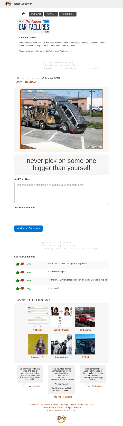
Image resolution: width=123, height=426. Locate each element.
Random (30, 82)
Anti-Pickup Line (65, 397)
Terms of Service (85, 405)
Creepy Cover (61, 357)
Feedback (34, 405)
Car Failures (85, 330)
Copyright (64, 405)
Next (19, 82)
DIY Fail (85, 357)
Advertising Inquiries (49, 405)
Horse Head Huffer (57, 411)
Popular (36, 14)
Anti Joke (36, 386)
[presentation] (39, 216)
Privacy (73, 405)
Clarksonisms (66, 51)
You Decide (68, 14)
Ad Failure (38, 330)
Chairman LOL (38, 357)
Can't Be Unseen (61, 330)
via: (30, 386)
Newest (51, 14)
